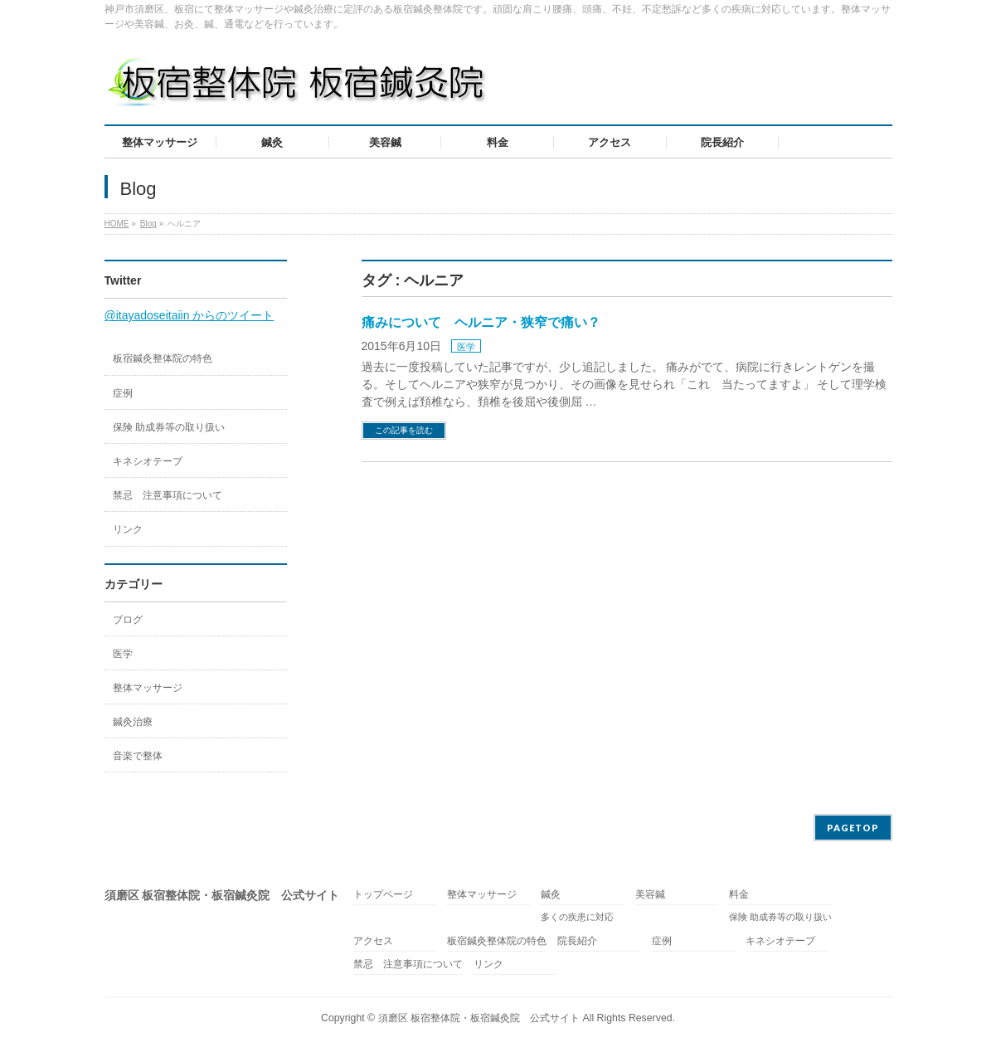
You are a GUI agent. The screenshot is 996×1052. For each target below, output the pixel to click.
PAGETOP (853, 827)
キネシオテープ (147, 461)
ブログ (128, 620)
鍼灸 (551, 894)
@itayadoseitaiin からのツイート (189, 315)
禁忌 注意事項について (167, 495)
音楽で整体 (138, 756)
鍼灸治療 (133, 722)
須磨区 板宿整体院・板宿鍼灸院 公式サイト (479, 1018)
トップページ (383, 894)
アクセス (373, 941)
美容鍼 (650, 894)
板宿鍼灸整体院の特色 (162, 358)
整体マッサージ (147, 688)
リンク (128, 529)
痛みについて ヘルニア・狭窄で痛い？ (481, 322)
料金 (739, 894)
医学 (466, 347)
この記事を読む (404, 430)
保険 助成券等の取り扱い (169, 427)
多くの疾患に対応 (577, 917)
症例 (123, 393)
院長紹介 (577, 941)
